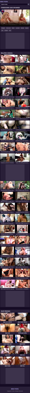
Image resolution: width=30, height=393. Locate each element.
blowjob (3, 28)
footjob (6, 30)
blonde (22, 28)
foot (10, 30)
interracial (8, 28)
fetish (13, 28)
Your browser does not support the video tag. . (15, 17)
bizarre (26, 28)
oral (2, 30)
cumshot (17, 28)
